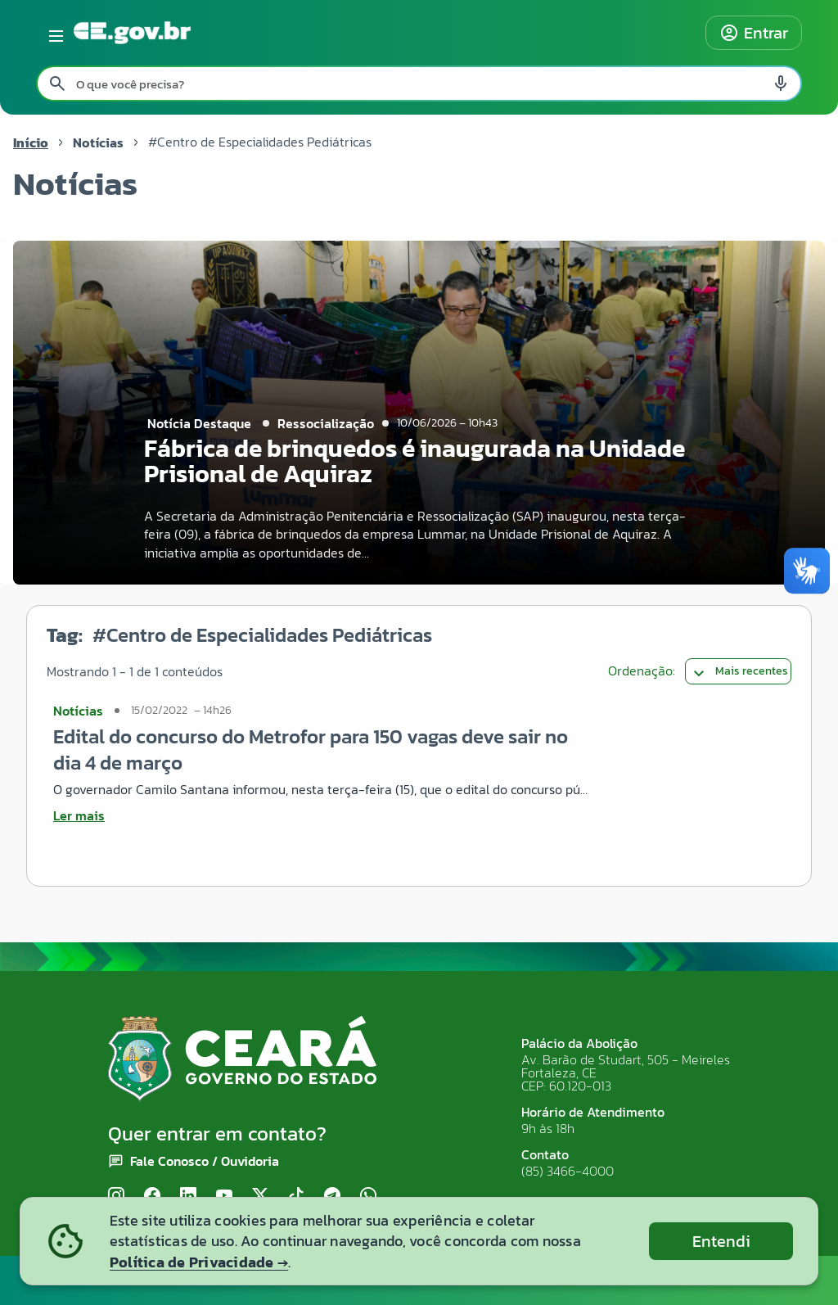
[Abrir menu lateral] (53, 33)
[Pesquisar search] (57, 83)
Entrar (753, 32)
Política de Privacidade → (199, 1262)
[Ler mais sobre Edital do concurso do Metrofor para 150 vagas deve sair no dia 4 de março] (320, 815)
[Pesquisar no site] (419, 83)
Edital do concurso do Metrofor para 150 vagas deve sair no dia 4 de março (310, 749)
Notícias (98, 142)
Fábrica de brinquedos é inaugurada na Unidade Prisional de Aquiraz (414, 461)
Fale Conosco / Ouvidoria (204, 1160)
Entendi (721, 1241)
